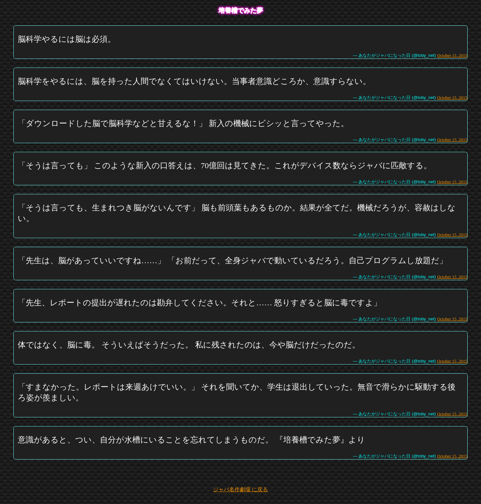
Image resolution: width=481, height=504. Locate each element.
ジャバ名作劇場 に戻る (240, 489)
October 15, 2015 (452, 55)
